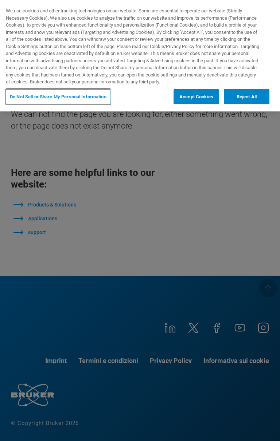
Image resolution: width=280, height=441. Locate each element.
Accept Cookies (196, 96)
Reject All (247, 96)
